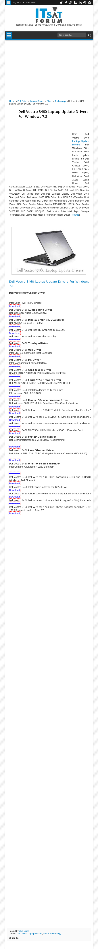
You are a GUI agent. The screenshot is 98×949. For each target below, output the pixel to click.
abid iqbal (23, 931)
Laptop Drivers (35, 933)
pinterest (89, 2)
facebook (66, 2)
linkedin (80, 2)
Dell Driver (21, 933)
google (70, 2)
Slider (46, 933)
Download (14, 306)
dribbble (84, 2)
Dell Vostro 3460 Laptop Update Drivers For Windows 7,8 (53, 114)
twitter (61, 2)
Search (89, 35)
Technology (55, 933)
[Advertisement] (49, 68)
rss (75, 2)
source (75, 215)
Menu (8, 2)
